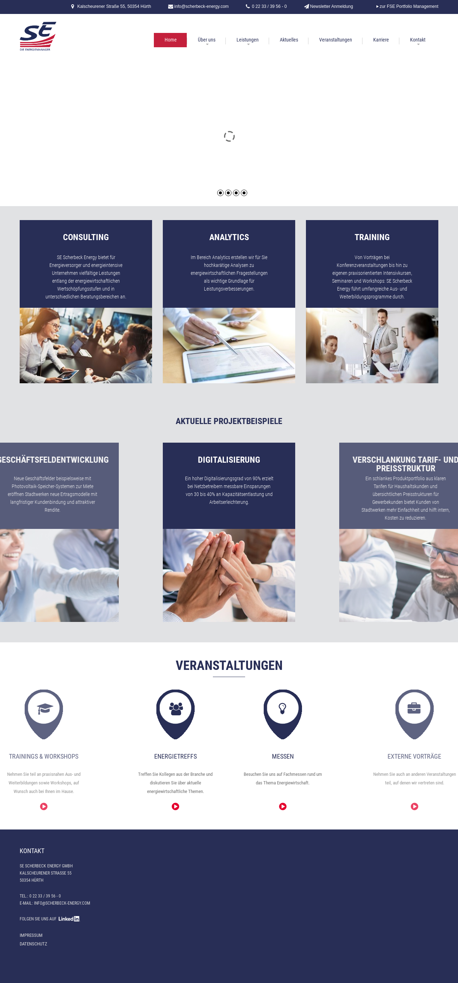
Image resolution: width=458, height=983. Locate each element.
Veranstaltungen (335, 40)
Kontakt (417, 40)
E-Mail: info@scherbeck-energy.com (55, 903)
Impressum (31, 935)
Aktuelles (289, 40)
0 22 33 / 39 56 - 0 (269, 6)
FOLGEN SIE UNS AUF (50, 918)
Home (171, 40)
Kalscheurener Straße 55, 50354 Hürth (114, 6)
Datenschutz (33, 943)
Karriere (381, 40)
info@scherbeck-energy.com (201, 6)
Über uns (206, 40)
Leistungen (248, 40)
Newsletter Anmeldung (331, 6)
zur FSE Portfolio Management (409, 6)
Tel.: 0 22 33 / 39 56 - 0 (40, 896)
